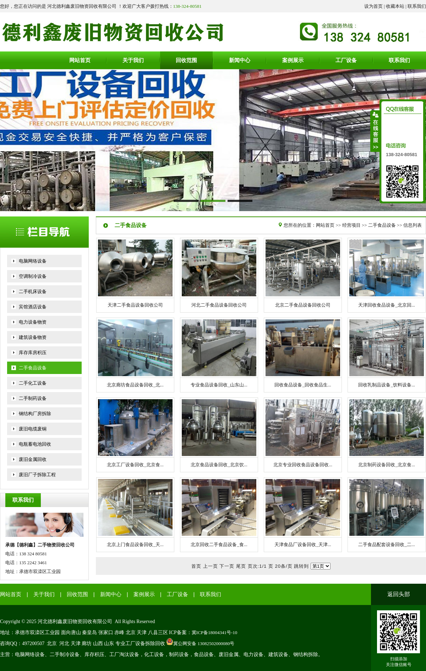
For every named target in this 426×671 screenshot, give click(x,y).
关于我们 (44, 594)
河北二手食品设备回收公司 (219, 305)
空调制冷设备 (33, 276)
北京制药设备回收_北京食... (386, 464)
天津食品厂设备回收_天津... (302, 544)
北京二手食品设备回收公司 (303, 305)
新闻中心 (110, 594)
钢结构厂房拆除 (35, 413)
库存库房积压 (33, 352)
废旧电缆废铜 (33, 428)
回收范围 (77, 594)
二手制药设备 (33, 398)
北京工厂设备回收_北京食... (135, 464)
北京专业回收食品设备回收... (302, 464)
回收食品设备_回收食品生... (302, 384)
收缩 (375, 131)
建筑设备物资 (33, 337)
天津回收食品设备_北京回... (386, 305)
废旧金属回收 (33, 459)
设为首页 (373, 6)
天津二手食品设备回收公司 (135, 305)
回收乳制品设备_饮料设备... (386, 384)
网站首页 (325, 225)
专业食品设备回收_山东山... (219, 384)
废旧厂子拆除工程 (37, 474)
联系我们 (417, 6)
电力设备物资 (33, 322)
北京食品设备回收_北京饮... (219, 464)
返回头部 (398, 594)
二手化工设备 (33, 383)
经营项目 (351, 225)
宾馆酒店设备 (33, 306)
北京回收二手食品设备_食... (219, 544)
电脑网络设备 (33, 261)
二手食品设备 (33, 367)
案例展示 (144, 594)
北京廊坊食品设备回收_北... (135, 384)
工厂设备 (177, 594)
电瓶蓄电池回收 (35, 444)
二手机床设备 (33, 291)
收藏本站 (395, 6)
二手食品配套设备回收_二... (386, 544)
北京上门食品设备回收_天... (135, 544)
